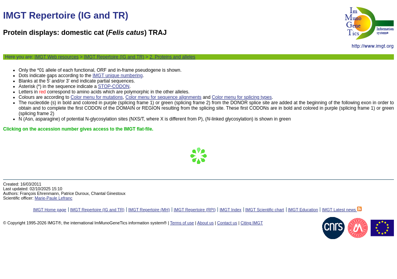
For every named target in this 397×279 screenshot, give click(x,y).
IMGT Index (230, 209)
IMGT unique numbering (118, 75)
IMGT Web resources (57, 57)
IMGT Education (303, 209)
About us (205, 222)
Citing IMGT (251, 222)
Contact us (227, 222)
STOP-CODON (113, 86)
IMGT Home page (49, 209)
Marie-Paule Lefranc (53, 198)
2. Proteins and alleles (172, 57)
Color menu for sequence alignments (163, 97)
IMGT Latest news (341, 209)
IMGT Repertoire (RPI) (195, 209)
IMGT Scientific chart (264, 209)
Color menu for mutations (97, 97)
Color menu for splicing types (242, 97)
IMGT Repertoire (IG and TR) (114, 57)
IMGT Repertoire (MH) (149, 209)
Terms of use (182, 222)
